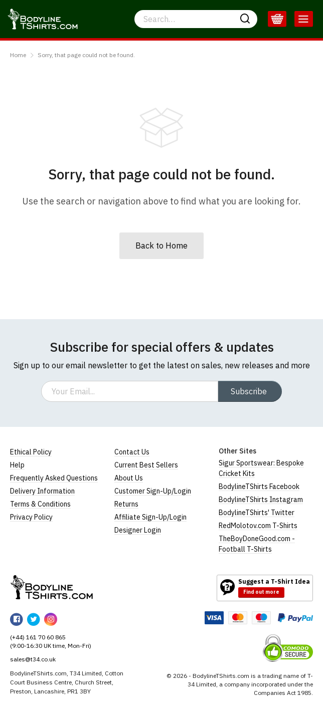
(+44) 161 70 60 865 (38, 637)
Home (18, 55)
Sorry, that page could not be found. (86, 55)
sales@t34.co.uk (33, 659)
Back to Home (161, 246)
